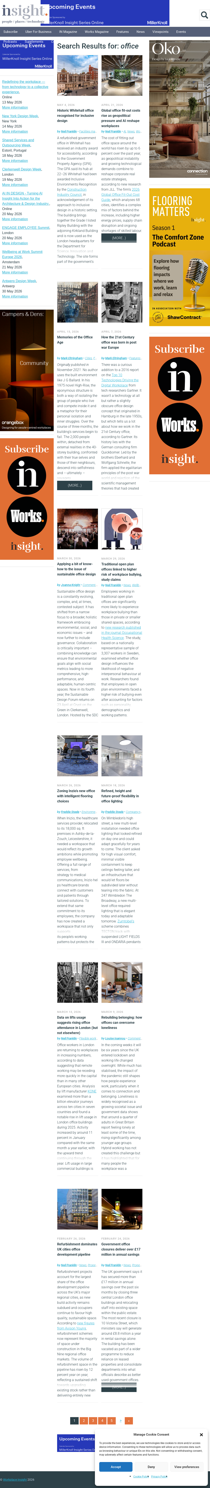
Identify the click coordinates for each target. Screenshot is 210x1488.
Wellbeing (138, 585)
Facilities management (93, 131)
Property (93, 1265)
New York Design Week (20, 116)
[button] (201, 1434)
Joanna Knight (70, 585)
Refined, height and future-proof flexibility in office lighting (120, 796)
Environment (90, 812)
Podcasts (10, 42)
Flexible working (89, 1038)
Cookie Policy (141, 1476)
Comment (89, 585)
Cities (88, 358)
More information (15, 107)
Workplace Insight (15, 1479)
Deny (151, 1467)
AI (124, 131)
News (141, 32)
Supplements (34, 42)
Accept (116, 1467)
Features (122, 32)
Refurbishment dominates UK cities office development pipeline (77, 1249)
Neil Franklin (69, 131)
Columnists (59, 42)
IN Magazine (68, 32)
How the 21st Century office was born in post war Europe (118, 342)
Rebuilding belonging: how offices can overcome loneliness (121, 1022)
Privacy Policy (159, 1476)
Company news (135, 812)
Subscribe (10, 32)
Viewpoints (160, 32)
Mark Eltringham (72, 358)
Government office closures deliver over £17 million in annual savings (120, 1249)
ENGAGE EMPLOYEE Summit (25, 228)
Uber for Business (38, 32)
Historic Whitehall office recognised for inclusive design (75, 115)
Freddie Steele (70, 812)
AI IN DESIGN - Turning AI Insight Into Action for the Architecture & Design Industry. (25, 198)
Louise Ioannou (115, 1038)
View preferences (186, 1467)
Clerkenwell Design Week (21, 169)
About (98, 42)
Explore (80, 42)
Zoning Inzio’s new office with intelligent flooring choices (76, 796)
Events (181, 32)
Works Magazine (97, 32)
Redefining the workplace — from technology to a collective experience (25, 87)
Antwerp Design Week (19, 281)
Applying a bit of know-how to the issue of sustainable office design (76, 569)
